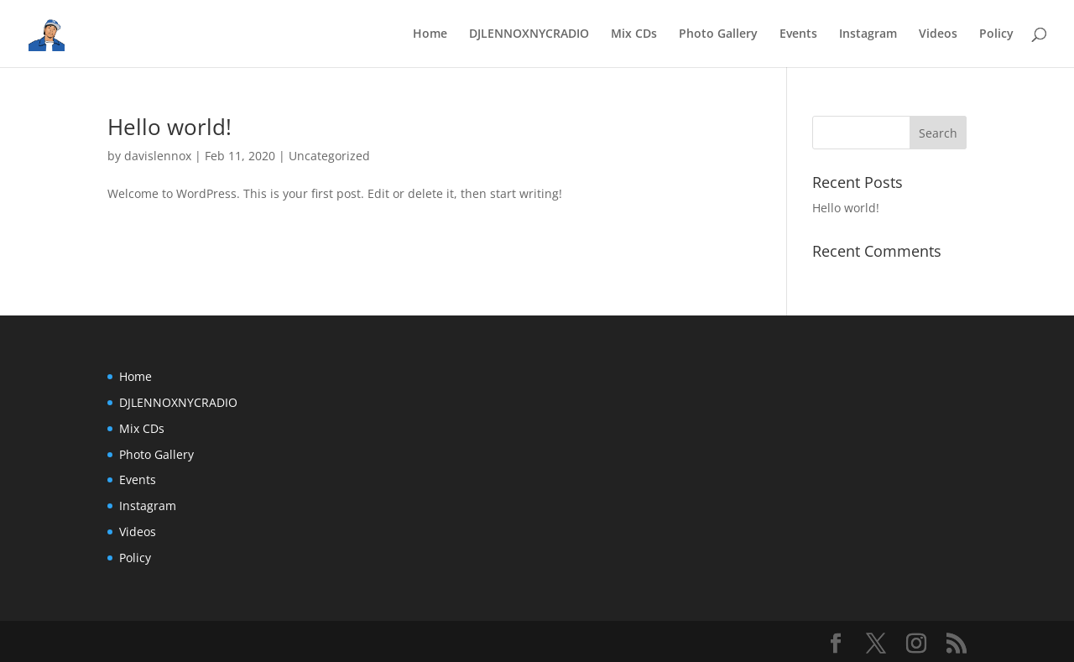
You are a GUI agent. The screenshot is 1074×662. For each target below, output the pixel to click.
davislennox (157, 156)
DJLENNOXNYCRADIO (529, 34)
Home (430, 34)
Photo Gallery (718, 34)
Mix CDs (634, 34)
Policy (996, 34)
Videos (938, 34)
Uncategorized (329, 156)
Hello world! (169, 127)
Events (798, 34)
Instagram (868, 34)
